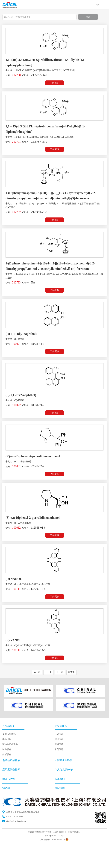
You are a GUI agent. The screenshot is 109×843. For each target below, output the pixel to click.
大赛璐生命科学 (63, 760)
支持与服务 (61, 726)
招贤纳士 (7, 788)
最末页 (71, 672)
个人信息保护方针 (65, 769)
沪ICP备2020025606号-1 (54, 836)
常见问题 (59, 749)
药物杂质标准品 (10, 744)
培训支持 (59, 739)
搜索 (88, 17)
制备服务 (6, 749)
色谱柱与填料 (9, 734)
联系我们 (60, 778)
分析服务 (6, 754)
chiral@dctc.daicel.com (16, 821)
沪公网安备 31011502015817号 (54, 839)
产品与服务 (8, 726)
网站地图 (60, 788)
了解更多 (54, 83)
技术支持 (59, 734)
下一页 (60, 672)
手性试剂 (6, 739)
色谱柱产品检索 (11, 760)
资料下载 (59, 744)
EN (97, 4)
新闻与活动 (8, 778)
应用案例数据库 (11, 769)
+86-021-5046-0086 (14, 816)
